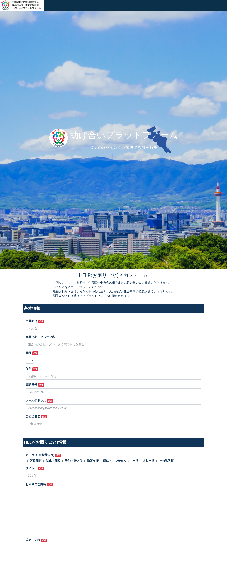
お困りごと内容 (39, 484)
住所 (32, 369)
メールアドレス (39, 401)
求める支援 (36, 540)
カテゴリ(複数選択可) (43, 455)
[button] (221, 5)
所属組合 (35, 321)
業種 (32, 353)
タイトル (35, 468)
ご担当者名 (36, 416)
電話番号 (35, 385)
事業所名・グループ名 (40, 337)
